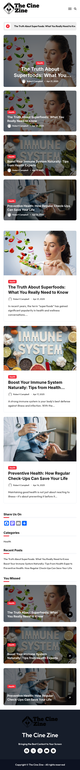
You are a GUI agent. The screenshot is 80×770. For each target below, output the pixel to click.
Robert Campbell (32, 81)
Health (40, 63)
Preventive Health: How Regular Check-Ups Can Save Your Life (39, 476)
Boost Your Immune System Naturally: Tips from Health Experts (35, 387)
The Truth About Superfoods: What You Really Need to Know (40, 75)
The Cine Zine (40, 735)
